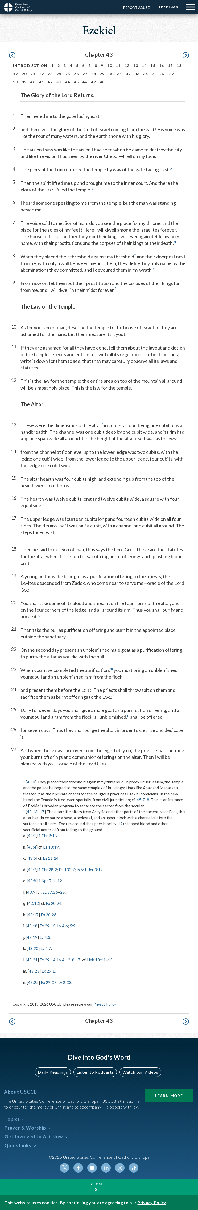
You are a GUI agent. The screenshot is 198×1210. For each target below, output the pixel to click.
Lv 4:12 (64, 959)
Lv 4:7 (45, 948)
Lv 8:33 (65, 982)
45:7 (141, 799)
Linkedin (106, 1168)
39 (24, 82)
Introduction (30, 65)
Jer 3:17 (95, 869)
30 (111, 73)
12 (127, 65)
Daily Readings (53, 1072)
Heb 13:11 (96, 959)
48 (102, 82)
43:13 (32, 811)
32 (128, 73)
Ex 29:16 (48, 925)
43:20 (33, 948)
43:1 (32, 835)
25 (67, 73)
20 (24, 73)
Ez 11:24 (51, 858)
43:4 (32, 847)
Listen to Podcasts (95, 1072)
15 (152, 65)
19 (15, 73)
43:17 (33, 914)
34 (145, 73)
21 (32, 73)
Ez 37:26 (50, 892)
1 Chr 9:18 (47, 835)
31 (119, 73)
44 (67, 82)
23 (50, 73)
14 (144, 65)
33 (137, 73)
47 (93, 82)
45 (76, 82)
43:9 (31, 892)
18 (179, 65)
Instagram (120, 1168)
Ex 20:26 (49, 914)
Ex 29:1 (48, 971)
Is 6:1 (81, 869)
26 (76, 73)
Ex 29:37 (49, 982)
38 (15, 82)
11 (118, 65)
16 (161, 65)
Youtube (92, 1168)
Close (97, 1184)
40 (32, 82)
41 (41, 82)
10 (109, 65)
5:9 (73, 925)
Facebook (78, 1168)
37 (171, 73)
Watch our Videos (140, 1072)
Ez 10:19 (51, 847)
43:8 (31, 781)
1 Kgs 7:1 (46, 880)
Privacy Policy (104, 1004)
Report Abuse (136, 8)
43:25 (33, 982)
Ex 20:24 (54, 903)
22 (41, 73)
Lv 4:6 (62, 925)
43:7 (32, 869)
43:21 (32, 959)
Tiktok (133, 1168)
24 (58, 73)
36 (163, 73)
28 (93, 73)
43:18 (32, 925)
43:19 (32, 937)
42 (50, 82)
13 (135, 65)
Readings (168, 7)
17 (170, 65)
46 (85, 82)
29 (102, 73)
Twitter (64, 1168)
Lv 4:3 (45, 937)
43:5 (32, 858)
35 (154, 73)
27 (85, 73)
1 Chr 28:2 (47, 869)
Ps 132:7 (67, 869)
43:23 (34, 971)
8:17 (76, 959)
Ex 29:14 (48, 959)
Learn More (169, 1095)
